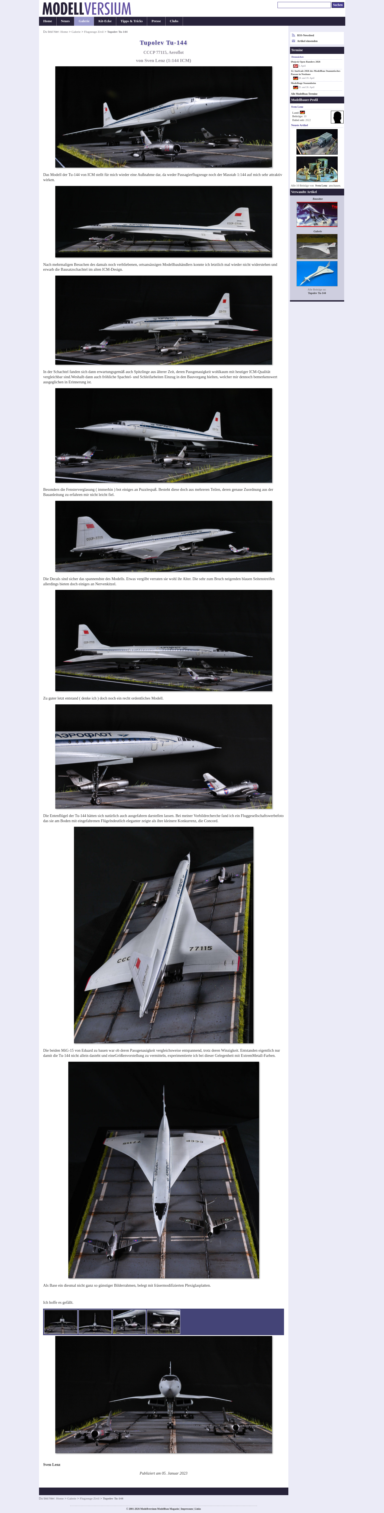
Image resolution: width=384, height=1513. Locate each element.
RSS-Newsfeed (305, 35)
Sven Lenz (321, 185)
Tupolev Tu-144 (317, 293)
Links (198, 1509)
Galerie (84, 21)
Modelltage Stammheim (303, 83)
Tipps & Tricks (132, 21)
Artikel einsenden (307, 41)
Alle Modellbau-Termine (304, 94)
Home (47, 21)
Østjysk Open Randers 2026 (306, 61)
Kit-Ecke (105, 21)
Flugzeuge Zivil (94, 31)
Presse (156, 21)
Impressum (187, 1509)
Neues (65, 21)
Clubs (174, 21)
